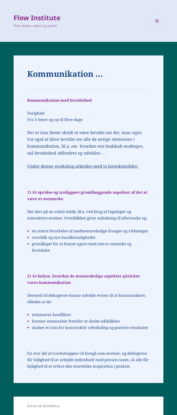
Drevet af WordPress (43, 406)
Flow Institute (37, 17)
